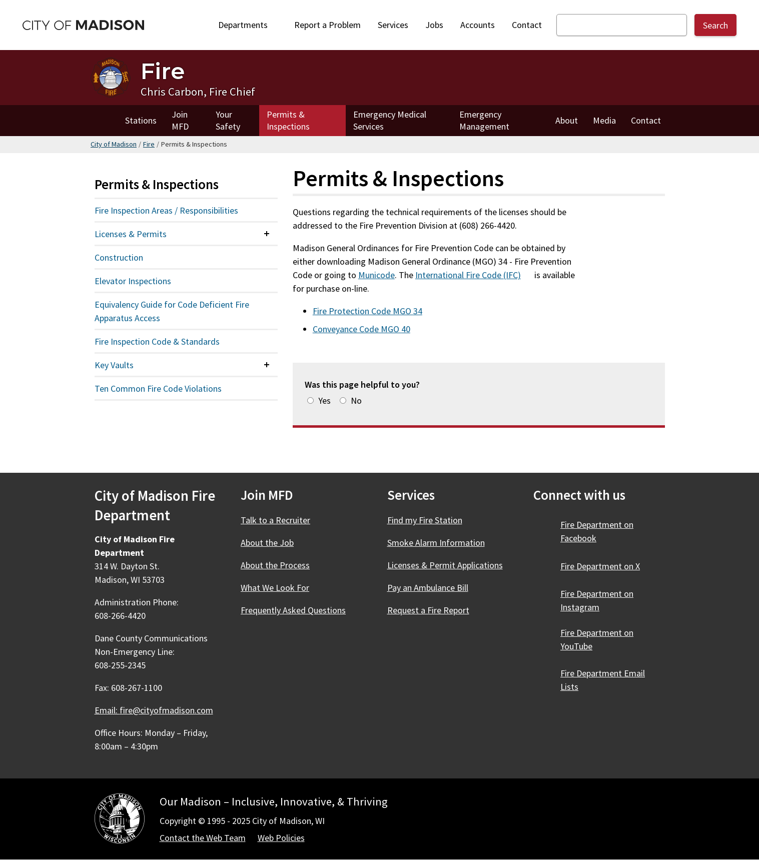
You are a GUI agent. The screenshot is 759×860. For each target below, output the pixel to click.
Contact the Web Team (203, 837)
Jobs (434, 25)
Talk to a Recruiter (275, 520)
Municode (376, 275)
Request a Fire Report (428, 610)
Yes (324, 400)
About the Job (267, 542)
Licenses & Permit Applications (445, 565)
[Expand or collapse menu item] (267, 234)
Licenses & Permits (131, 234)
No (356, 400)
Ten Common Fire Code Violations (158, 388)
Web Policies (281, 837)
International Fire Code (473, 275)
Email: (155, 710)
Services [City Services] (393, 25)
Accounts (477, 25)
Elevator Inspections (133, 281)
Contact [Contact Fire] (646, 120)
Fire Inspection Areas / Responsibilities (166, 210)
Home (104, 120)
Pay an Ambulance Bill (427, 587)
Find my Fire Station (424, 520)
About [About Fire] (566, 120)
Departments (246, 27)
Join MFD (180, 120)
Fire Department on (605, 566)
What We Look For (275, 587)
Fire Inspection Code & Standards (157, 341)
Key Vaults (114, 365)
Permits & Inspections (288, 120)
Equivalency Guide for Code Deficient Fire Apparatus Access (172, 311)
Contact (527, 25)
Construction (119, 257)
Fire (149, 144)
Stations (141, 120)
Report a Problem (327, 25)
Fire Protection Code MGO (373, 311)
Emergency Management (484, 120)
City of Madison (114, 144)
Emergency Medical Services (389, 120)
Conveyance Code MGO (367, 329)
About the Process (275, 565)
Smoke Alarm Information (436, 542)
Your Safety (228, 120)
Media (604, 120)
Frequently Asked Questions (293, 610)
